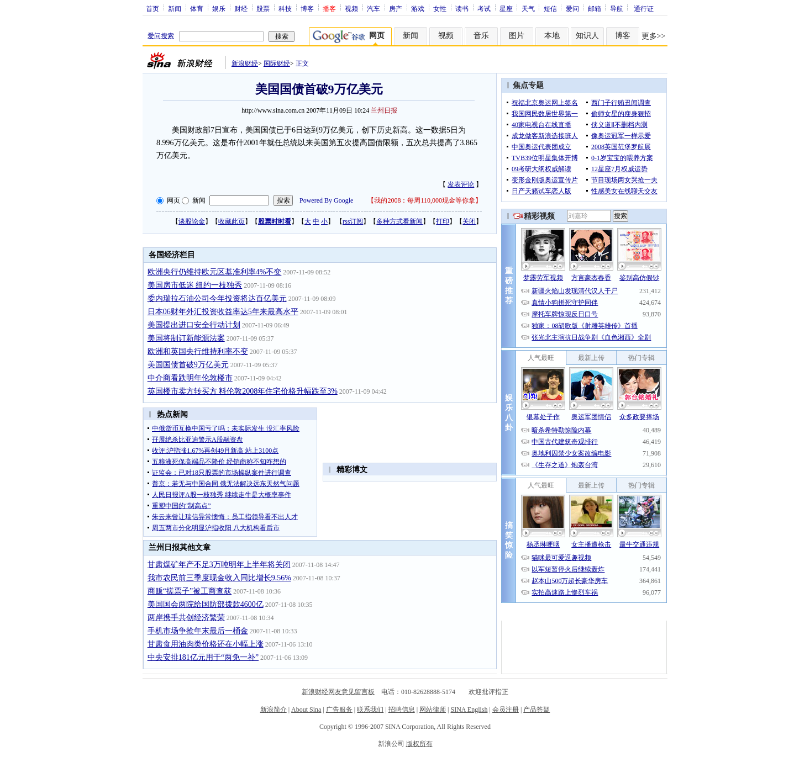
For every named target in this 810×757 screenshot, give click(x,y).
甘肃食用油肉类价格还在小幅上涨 (206, 644)
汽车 (373, 8)
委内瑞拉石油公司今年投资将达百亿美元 (217, 298)
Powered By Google (326, 200)
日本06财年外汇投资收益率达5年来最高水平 (223, 312)
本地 (552, 35)
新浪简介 (273, 709)
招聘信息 (401, 709)
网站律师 (432, 709)
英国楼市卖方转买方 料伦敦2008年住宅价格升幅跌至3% (243, 391)
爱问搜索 (161, 36)
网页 (173, 200)
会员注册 (505, 709)
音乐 (481, 35)
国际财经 (277, 63)
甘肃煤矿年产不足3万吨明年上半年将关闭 (219, 564)
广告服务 (339, 709)
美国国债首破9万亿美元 (188, 365)
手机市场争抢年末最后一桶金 (198, 631)
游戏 (417, 8)
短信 (550, 8)
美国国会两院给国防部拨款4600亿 (206, 604)
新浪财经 (245, 63)
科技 (285, 8)
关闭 (469, 221)
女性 (439, 8)
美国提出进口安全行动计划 (194, 325)
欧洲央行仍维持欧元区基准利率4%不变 (215, 272)
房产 (395, 8)
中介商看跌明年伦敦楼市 (190, 378)
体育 (196, 8)
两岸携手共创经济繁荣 (186, 617)
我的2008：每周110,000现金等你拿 (424, 200)
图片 (516, 35)
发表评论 (461, 184)
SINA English (468, 709)
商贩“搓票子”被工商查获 (190, 591)
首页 (152, 8)
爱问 (572, 8)
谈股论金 (191, 221)
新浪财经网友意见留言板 (338, 692)
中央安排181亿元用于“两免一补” (203, 657)
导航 (616, 8)
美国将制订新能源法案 (186, 338)
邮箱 (594, 8)
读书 (462, 8)
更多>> (653, 36)
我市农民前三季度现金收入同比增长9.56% (219, 578)
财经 (241, 8)
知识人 (587, 35)
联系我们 (370, 709)
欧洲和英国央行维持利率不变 (198, 351)
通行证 (644, 8)
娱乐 (218, 8)
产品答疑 (536, 709)
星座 (506, 8)
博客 (307, 8)
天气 (528, 8)
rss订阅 (353, 221)
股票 (263, 8)
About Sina (306, 709)
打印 (442, 221)
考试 (484, 8)
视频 (351, 8)
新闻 (174, 8)
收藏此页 (231, 221)
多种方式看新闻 (399, 221)
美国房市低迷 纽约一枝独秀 (195, 285)
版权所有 (419, 744)
